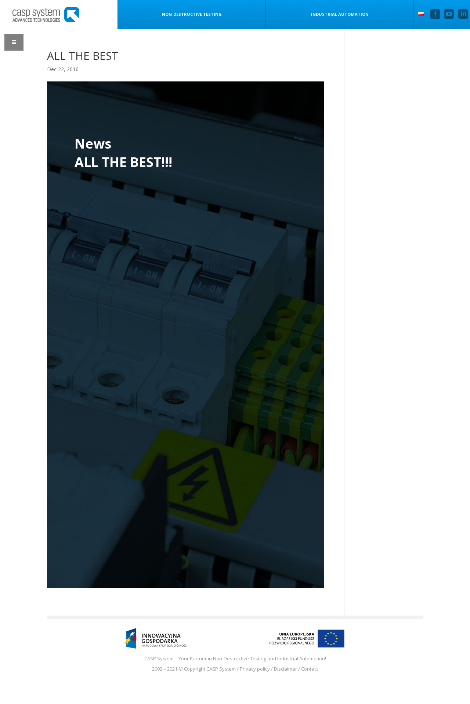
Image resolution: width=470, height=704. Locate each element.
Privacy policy (255, 668)
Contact (309, 668)
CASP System (221, 668)
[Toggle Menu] (14, 42)
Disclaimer (285, 668)
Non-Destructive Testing (192, 14)
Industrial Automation (340, 14)
